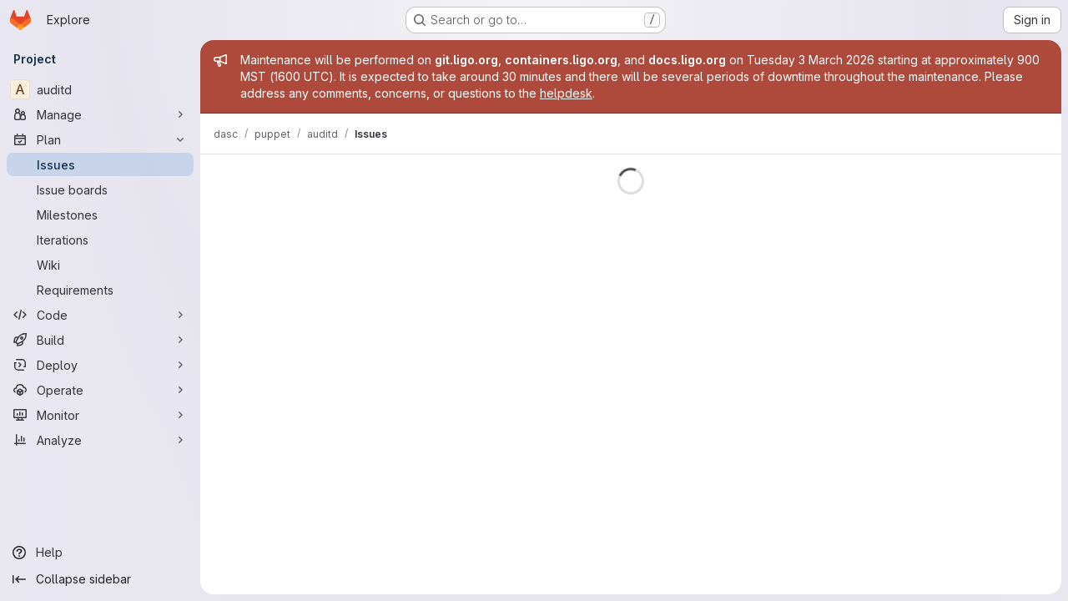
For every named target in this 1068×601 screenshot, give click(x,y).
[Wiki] (100, 264)
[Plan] (100, 139)
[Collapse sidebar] (100, 579)
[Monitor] (100, 415)
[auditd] (100, 89)
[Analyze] (100, 440)
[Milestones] (100, 214)
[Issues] (100, 164)
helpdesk (566, 93)
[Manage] (100, 114)
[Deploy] (100, 364)
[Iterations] (100, 239)
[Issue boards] (100, 189)
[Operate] (100, 390)
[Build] (100, 339)
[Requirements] (100, 289)
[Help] (100, 552)
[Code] (100, 314)
